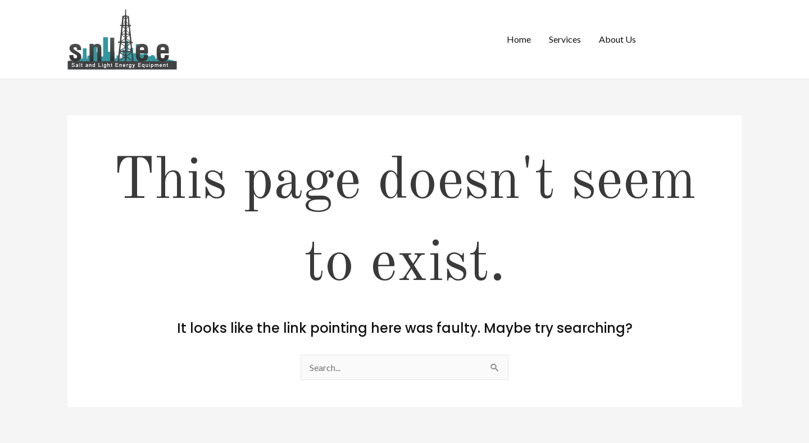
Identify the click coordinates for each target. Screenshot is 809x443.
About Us (617, 39)
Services (565, 39)
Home (519, 39)
